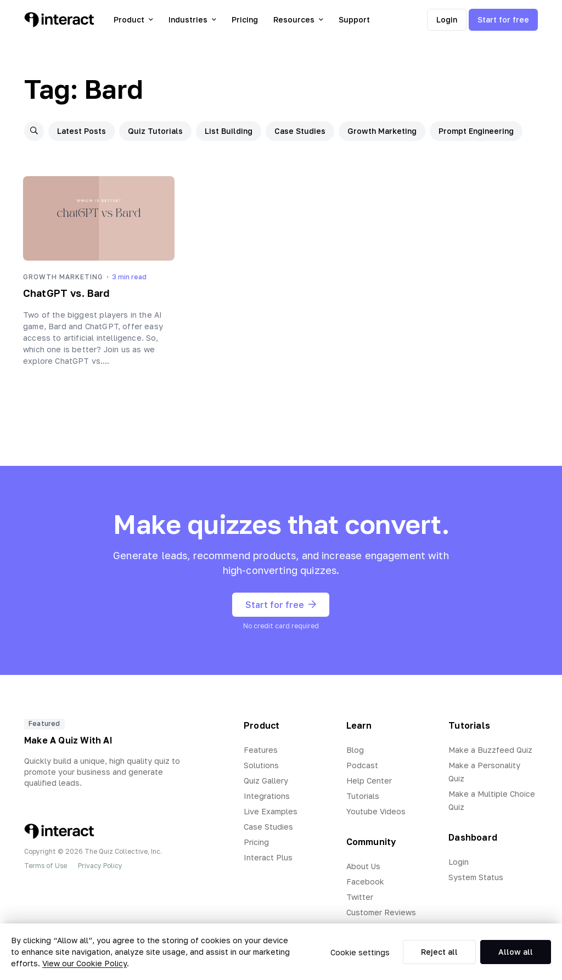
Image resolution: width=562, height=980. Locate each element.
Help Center (369, 780)
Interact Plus (268, 857)
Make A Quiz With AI (68, 740)
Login (446, 19)
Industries (192, 19)
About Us (363, 866)
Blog (355, 749)
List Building (228, 131)
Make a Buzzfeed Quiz (490, 749)
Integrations (267, 796)
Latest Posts (81, 131)
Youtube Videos (376, 811)
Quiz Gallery (266, 780)
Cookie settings (360, 952)
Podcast (362, 765)
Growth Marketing (382, 131)
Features (261, 749)
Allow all (515, 951)
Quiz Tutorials (155, 131)
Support (354, 19)
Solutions (261, 765)
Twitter (359, 897)
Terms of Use (45, 865)
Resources (298, 19)
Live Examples (270, 811)
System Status (475, 877)
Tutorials (362, 796)
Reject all (439, 951)
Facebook (365, 881)
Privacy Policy (100, 865)
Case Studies (299, 131)
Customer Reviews (381, 912)
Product (133, 19)
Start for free (503, 19)
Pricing (245, 19)
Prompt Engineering (476, 131)
